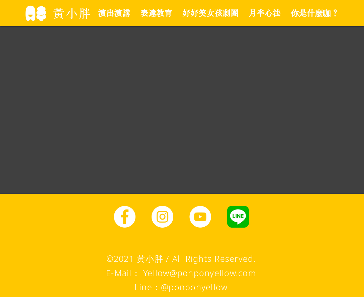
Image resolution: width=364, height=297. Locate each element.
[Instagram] (162, 217)
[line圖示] (238, 217)
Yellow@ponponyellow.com (199, 273)
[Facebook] (124, 217)
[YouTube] (200, 217)
